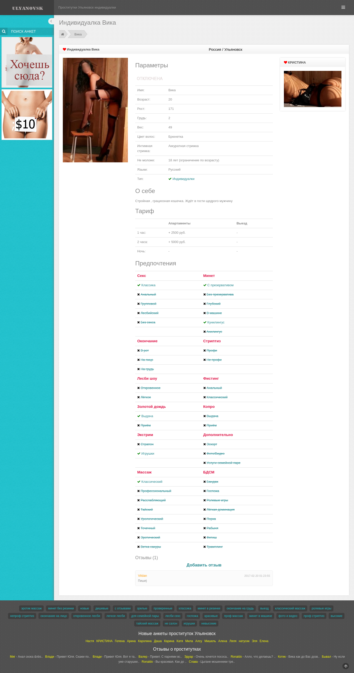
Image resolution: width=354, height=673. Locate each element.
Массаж (144, 472)
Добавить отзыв (204, 565)
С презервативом (220, 285)
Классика (148, 285)
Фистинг (211, 378)
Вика (78, 34)
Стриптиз (212, 341)
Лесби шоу (147, 378)
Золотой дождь (151, 406)
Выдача (147, 416)
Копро (209, 406)
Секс (141, 275)
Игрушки (147, 453)
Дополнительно (218, 434)
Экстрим (145, 434)
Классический (151, 482)
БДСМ (209, 472)
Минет (209, 275)
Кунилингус (215, 322)
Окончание (147, 341)
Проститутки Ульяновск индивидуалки (87, 7)
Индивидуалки (183, 179)
